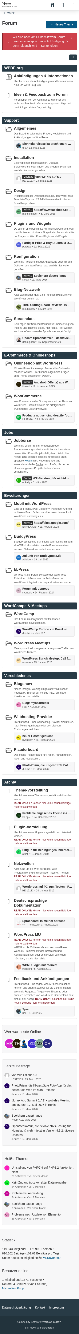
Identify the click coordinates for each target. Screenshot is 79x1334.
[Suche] (52, 5)
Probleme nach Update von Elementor (37, 1214)
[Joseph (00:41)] (25, 1044)
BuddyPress (25, 536)
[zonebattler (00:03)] (32, 1044)
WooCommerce (28, 396)
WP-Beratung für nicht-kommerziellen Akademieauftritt (52, 478)
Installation (24, 158)
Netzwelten (24, 864)
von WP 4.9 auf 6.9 (48, 176)
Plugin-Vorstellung (30, 827)
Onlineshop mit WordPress (38, 363)
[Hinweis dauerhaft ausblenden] (72, 37)
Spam (26, 1009)
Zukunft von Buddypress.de (41, 555)
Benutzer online (15, 1271)
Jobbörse (22, 440)
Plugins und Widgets (32, 223)
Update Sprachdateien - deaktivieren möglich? (47, 338)
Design (20, 190)
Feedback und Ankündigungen (41, 979)
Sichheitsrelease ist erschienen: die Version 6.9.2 (47, 143)
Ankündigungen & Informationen (43, 76)
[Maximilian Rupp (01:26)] (9, 1044)
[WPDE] (9, 4)
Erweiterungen (17, 495)
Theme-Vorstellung (31, 790)
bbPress (21, 569)
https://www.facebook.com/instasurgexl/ (53, 209)
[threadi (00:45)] (17, 1044)
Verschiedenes (17, 676)
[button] (73, 57)
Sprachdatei (25, 319)
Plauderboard (26, 749)
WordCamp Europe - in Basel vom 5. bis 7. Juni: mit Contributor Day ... (47, 629)
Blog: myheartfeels (35, 703)
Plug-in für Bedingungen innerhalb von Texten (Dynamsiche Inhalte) (47, 850)
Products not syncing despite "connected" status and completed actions (47, 415)
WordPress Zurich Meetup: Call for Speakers (47, 658)
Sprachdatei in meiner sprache (43, 920)
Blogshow (23, 684)
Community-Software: (39, 1322)
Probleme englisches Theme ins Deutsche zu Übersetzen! (47, 813)
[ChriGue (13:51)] (47, 1044)
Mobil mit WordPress (33, 503)
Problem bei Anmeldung (27, 1193)
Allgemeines (25, 128)
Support (11, 120)
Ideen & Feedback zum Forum (41, 94)
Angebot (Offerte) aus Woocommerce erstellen (53, 382)
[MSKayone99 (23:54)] (40, 1044)
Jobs (8, 432)
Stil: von (39, 1327)
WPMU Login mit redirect (39, 965)
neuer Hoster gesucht (37, 736)
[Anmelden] (63, 5)
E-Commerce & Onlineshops (29, 355)
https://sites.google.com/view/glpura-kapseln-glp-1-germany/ (53, 522)
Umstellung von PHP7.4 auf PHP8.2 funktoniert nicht (42, 1170)
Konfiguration (26, 256)
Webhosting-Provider (33, 716)
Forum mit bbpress (35, 588)
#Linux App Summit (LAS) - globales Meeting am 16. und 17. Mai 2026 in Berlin (41, 1103)
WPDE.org (13, 68)
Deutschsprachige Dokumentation (30, 902)
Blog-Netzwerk (27, 289)
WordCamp (24, 614)
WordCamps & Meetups (25, 606)
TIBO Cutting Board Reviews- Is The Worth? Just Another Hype (47, 305)
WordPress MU (27, 934)
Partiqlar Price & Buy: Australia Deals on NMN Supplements (47, 242)
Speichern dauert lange (50, 275)
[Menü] (73, 5)
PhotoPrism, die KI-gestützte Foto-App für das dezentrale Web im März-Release (47, 765)
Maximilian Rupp (13, 1288)
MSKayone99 (51, 1258)
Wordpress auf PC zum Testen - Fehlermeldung (47, 886)
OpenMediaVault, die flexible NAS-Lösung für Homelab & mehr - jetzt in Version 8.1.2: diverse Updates (43, 1130)
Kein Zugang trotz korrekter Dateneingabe (39, 1182)
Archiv (10, 782)
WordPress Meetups (32, 643)
